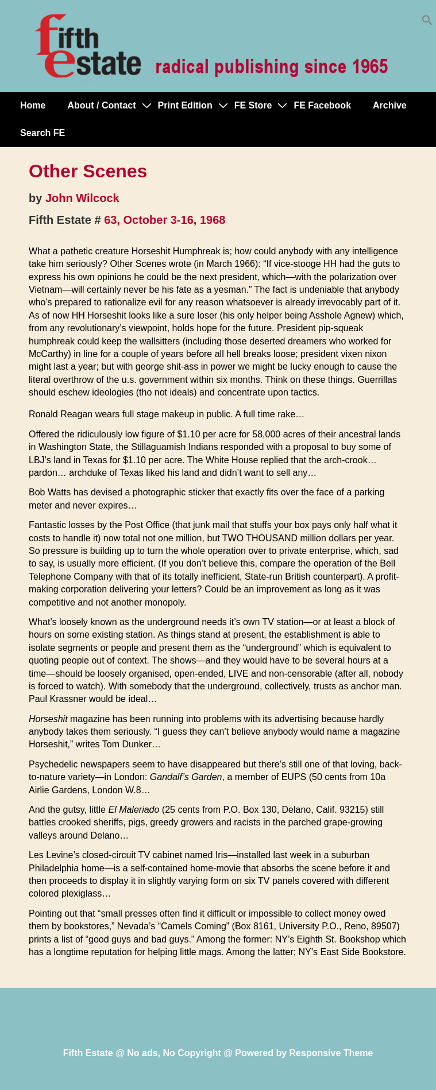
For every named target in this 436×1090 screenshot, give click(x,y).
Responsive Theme (331, 1053)
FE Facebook (322, 105)
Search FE (42, 133)
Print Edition (185, 105)
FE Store (253, 105)
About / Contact (101, 105)
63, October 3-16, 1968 (164, 220)
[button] (427, 23)
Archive (390, 105)
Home (32, 105)
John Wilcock (82, 198)
